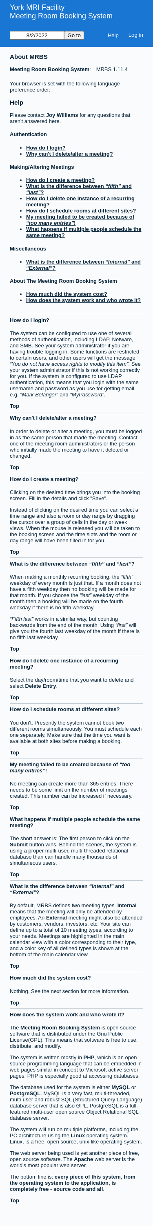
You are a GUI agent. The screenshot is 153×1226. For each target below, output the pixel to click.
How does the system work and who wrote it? (83, 300)
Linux (78, 1135)
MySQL (120, 1087)
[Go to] (37, 35)
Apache (83, 1159)
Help (113, 35)
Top (14, 406)
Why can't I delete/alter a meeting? (69, 154)
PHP (89, 1057)
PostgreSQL (25, 1093)
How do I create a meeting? (60, 180)
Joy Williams (62, 115)
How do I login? (46, 148)
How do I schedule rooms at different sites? (81, 211)
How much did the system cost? (66, 294)
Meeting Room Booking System (61, 16)
